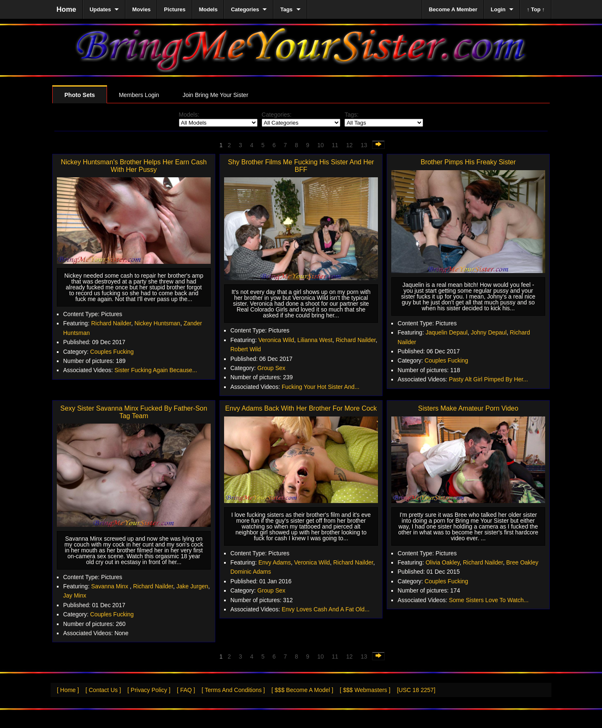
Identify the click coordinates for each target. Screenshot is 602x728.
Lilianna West (314, 340)
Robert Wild (245, 349)
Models (208, 9)
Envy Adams (274, 562)
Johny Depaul (489, 332)
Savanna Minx (110, 586)
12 (349, 145)
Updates (100, 9)
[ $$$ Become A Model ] (302, 690)
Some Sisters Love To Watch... (489, 600)
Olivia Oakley (442, 562)
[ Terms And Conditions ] (233, 690)
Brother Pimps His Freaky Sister (468, 162)
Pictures (174, 9)
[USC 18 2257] (416, 690)
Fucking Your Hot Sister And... (321, 386)
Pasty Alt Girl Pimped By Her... (488, 379)
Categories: (277, 115)
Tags (286, 9)
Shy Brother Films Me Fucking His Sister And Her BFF (301, 165)
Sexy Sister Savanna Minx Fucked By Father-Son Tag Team (133, 412)
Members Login (139, 95)
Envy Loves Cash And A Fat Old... (326, 609)
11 (335, 145)
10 (320, 145)
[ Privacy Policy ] (149, 690)
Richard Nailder (111, 323)
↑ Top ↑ (536, 9)
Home (66, 9)
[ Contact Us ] (103, 690)
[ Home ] (68, 690)
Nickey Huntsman (157, 323)
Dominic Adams (250, 571)
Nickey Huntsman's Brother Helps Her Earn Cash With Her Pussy (134, 165)
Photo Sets (79, 95)
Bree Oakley (522, 562)
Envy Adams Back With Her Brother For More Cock (301, 408)
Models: (189, 115)
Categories (245, 9)
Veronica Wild (276, 340)
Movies (141, 9)
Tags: (351, 115)
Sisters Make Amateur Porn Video (468, 408)
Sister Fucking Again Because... (156, 370)
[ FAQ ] (186, 690)
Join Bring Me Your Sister (215, 95)
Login (498, 9)
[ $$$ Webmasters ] (365, 690)
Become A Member (453, 9)
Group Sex (272, 368)
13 (364, 145)
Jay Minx (74, 595)
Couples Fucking (112, 351)
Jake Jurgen (192, 586)
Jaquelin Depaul (446, 332)
